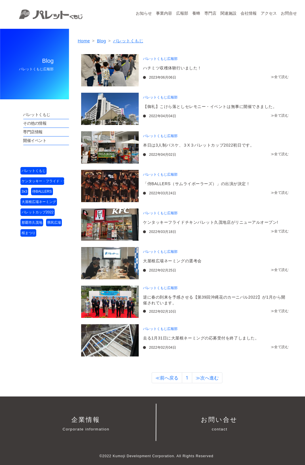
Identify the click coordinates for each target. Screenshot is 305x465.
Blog (101, 40)
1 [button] (187, 378)
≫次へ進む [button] (207, 378)
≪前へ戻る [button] (166, 378)
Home (84, 40)
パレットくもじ (128, 40)
